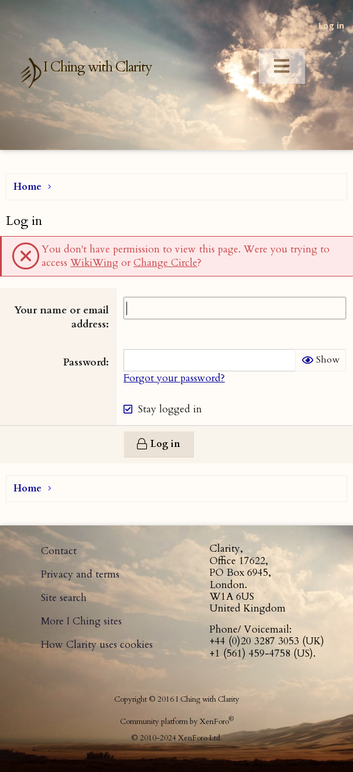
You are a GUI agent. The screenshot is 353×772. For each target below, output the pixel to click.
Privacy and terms (80, 574)
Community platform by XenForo (177, 721)
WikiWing (94, 262)
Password (84, 362)
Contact (59, 551)
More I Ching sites (81, 621)
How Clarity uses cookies (97, 644)
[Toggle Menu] (282, 66)
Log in (331, 25)
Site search (64, 597)
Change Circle (165, 262)
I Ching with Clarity (97, 67)
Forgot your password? (174, 378)
